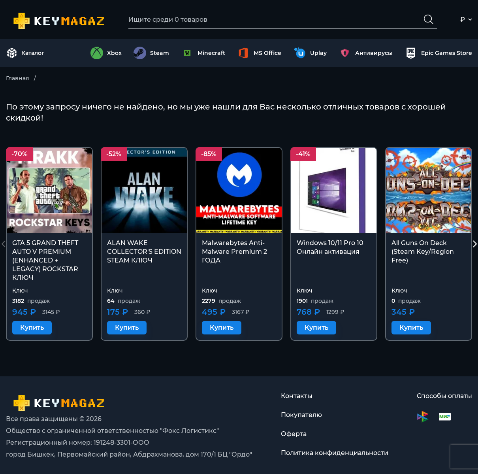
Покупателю (301, 415)
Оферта (294, 434)
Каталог (25, 53)
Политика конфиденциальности (334, 453)
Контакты (296, 396)
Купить (32, 327)
